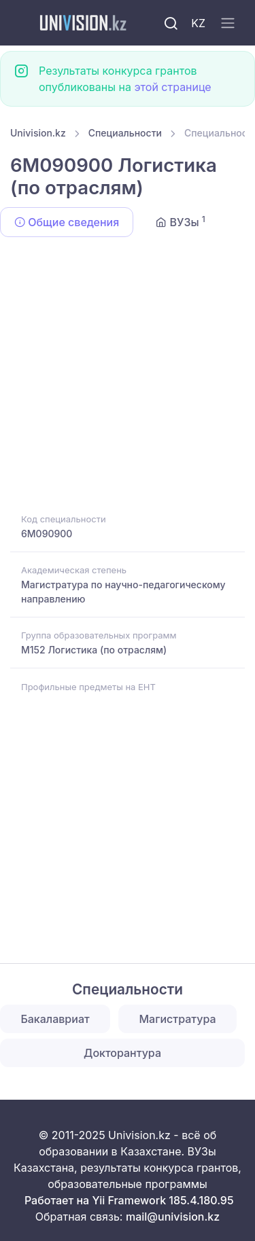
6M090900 (46, 533)
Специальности (125, 133)
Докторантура (122, 1053)
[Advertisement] (127, 377)
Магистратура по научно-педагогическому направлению (123, 592)
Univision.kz (38, 133)
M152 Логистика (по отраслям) (94, 649)
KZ (198, 23)
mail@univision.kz (173, 1216)
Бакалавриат (54, 1019)
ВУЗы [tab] (180, 221)
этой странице (172, 87)
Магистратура (177, 1019)
